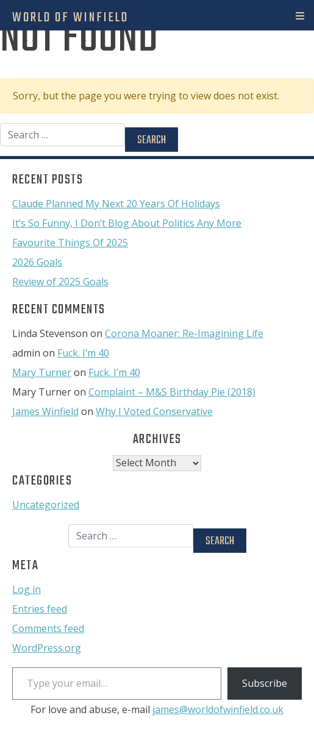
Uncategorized (45, 504)
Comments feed (48, 628)
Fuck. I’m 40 (83, 353)
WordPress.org (46, 648)
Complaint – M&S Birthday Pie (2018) (171, 392)
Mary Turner (41, 372)
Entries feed (39, 609)
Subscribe (264, 683)
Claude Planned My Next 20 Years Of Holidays (116, 203)
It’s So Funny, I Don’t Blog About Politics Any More (126, 223)
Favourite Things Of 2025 (70, 242)
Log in (26, 589)
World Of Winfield (70, 17)
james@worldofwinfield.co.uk (218, 709)
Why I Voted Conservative (154, 411)
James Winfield (45, 411)
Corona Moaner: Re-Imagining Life (184, 333)
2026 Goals (37, 262)
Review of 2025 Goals (60, 281)
